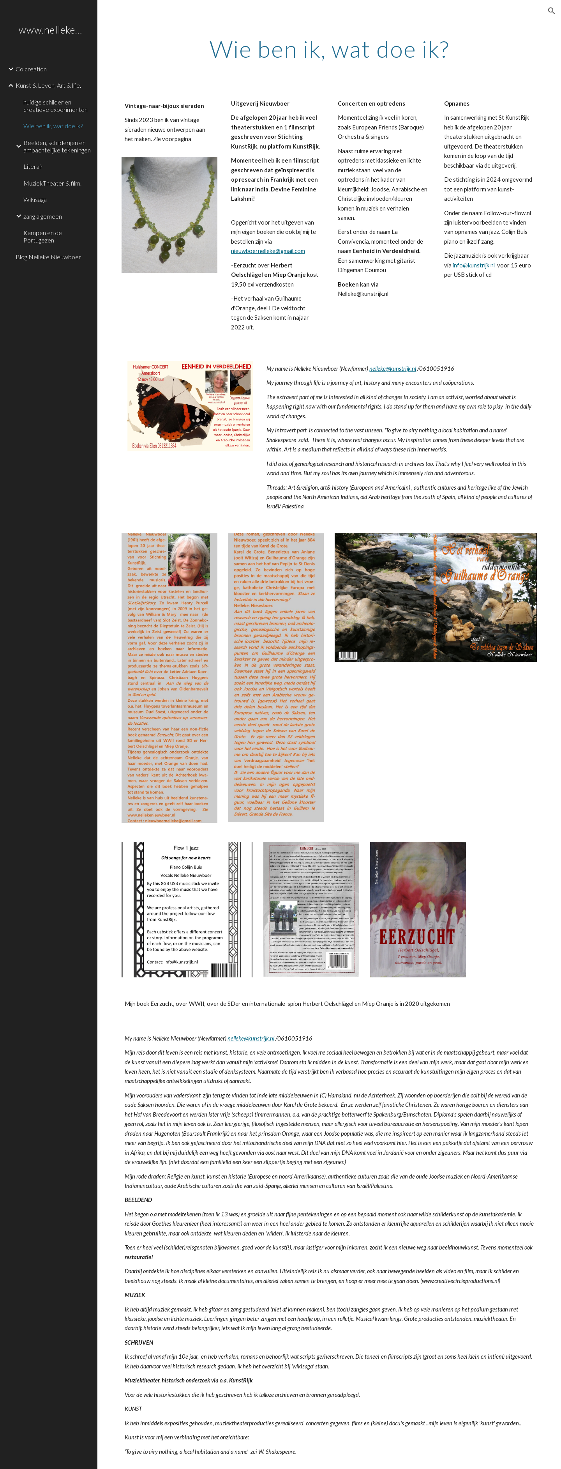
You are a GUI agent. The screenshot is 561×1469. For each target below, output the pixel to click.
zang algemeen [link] (42, 216)
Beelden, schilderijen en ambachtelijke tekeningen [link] (57, 146)
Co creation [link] (31, 69)
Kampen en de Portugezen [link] (42, 236)
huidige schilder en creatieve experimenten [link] (55, 105)
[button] (551, 11)
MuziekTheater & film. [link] (52, 183)
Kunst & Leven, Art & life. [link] (48, 85)
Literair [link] (33, 166)
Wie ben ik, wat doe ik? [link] (53, 125)
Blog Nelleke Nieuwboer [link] (48, 256)
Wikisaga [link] (35, 199)
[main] (329, 49)
